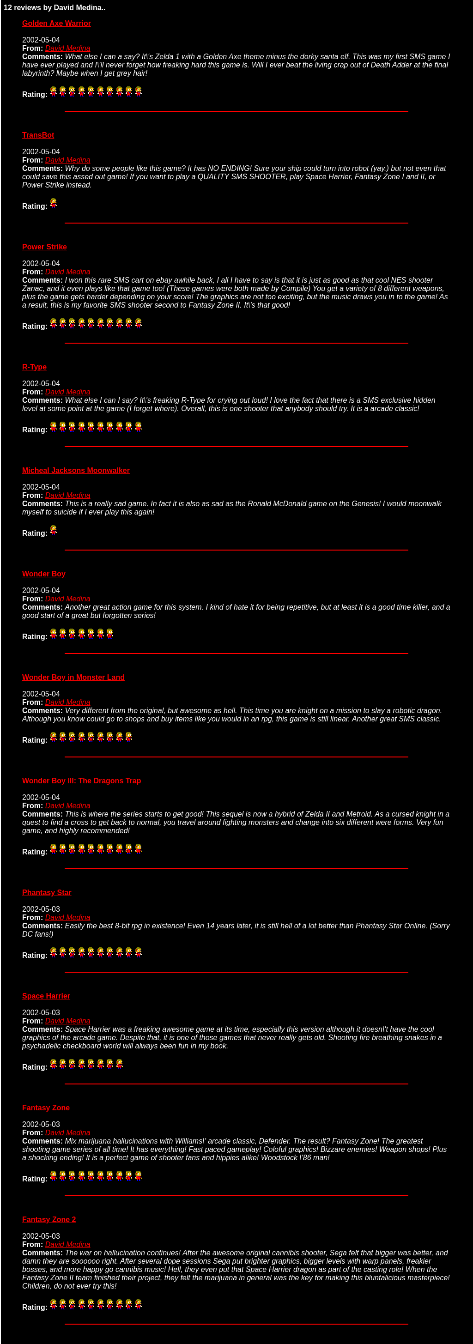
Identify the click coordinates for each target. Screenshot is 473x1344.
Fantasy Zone (46, 1108)
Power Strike (44, 247)
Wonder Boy (44, 574)
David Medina (68, 48)
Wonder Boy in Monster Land (73, 677)
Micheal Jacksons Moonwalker (76, 470)
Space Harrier (46, 996)
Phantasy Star (47, 892)
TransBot (38, 135)
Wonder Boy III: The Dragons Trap (81, 781)
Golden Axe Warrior (56, 23)
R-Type (34, 367)
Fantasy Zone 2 (49, 1219)
